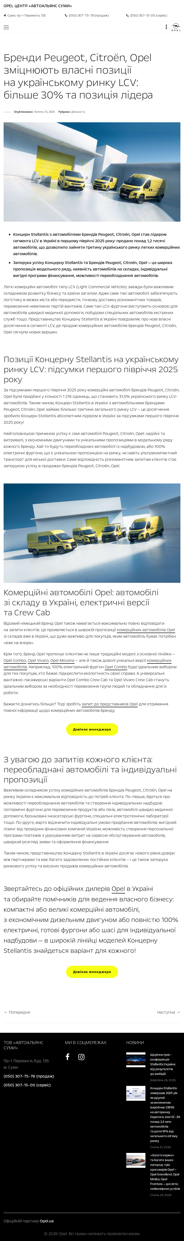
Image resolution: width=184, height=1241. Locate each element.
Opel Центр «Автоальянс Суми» (38, 6)
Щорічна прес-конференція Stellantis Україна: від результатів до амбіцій (163, 1064)
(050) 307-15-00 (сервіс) (146, 15)
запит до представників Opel (110, 704)
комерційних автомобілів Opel (146, 630)
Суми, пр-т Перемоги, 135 (25, 15)
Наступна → (168, 1012)
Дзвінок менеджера (92, 729)
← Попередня (17, 1012)
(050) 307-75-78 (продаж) (87, 15)
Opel (118, 888)
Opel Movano (62, 660)
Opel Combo (15, 660)
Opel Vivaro (38, 660)
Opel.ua (47, 1221)
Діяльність (78, 112)
